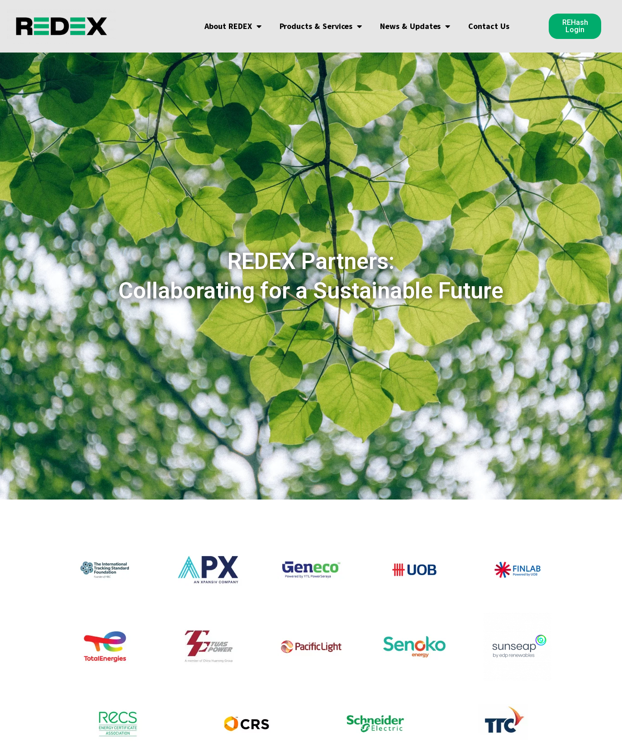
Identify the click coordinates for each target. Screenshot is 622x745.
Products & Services (320, 26)
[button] (575, 26)
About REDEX (232, 26)
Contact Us (488, 26)
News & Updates (415, 26)
